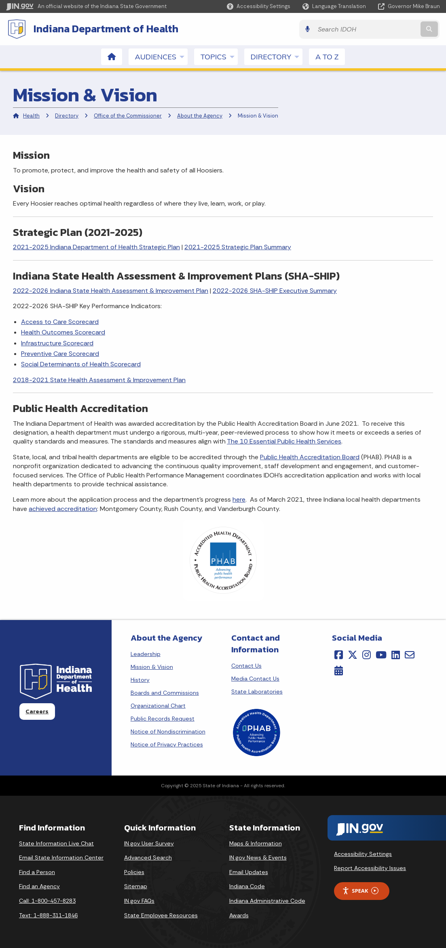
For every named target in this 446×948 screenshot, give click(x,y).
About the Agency (199, 115)
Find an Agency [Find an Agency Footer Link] (39, 885)
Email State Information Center (61, 857)
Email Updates (248, 871)
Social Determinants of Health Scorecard (81, 363)
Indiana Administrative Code (267, 900)
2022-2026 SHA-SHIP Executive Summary (275, 290)
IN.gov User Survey (149, 843)
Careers (37, 710)
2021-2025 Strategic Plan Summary (237, 246)
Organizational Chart (158, 705)
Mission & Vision (152, 666)
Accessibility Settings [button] (363, 853)
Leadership (146, 653)
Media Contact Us (255, 678)
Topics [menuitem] (219, 56)
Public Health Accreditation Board (309, 456)
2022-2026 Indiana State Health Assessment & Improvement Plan (110, 290)
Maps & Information (255, 843)
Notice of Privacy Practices (167, 744)
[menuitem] (111, 56)
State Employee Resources (161, 915)
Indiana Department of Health (105, 28)
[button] (258, 6)
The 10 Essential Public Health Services (284, 441)
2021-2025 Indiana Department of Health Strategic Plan (96, 246)
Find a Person (37, 871)
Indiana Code (247, 885)
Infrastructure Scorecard (57, 342)
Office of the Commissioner (128, 115)
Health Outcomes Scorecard (63, 332)
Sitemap (135, 885)
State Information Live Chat (56, 843)
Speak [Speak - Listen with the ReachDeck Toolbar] (360, 890)
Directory (66, 115)
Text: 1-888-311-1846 (48, 915)
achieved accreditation (63, 508)
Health (31, 115)
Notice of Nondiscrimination (168, 731)
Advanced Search (148, 857)
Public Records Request (162, 718)
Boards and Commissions (165, 692)
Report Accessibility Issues (370, 867)
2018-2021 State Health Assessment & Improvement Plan (99, 379)
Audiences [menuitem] (161, 56)
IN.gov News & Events (258, 857)
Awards (239, 915)
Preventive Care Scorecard (60, 353)
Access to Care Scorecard (60, 321)
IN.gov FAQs (139, 900)
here (239, 499)
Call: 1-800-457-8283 (47, 900)
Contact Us (246, 665)
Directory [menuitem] (276, 56)
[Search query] (387, 29)
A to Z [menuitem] (326, 56)
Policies (134, 871)
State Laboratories (257, 691)
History (140, 679)
